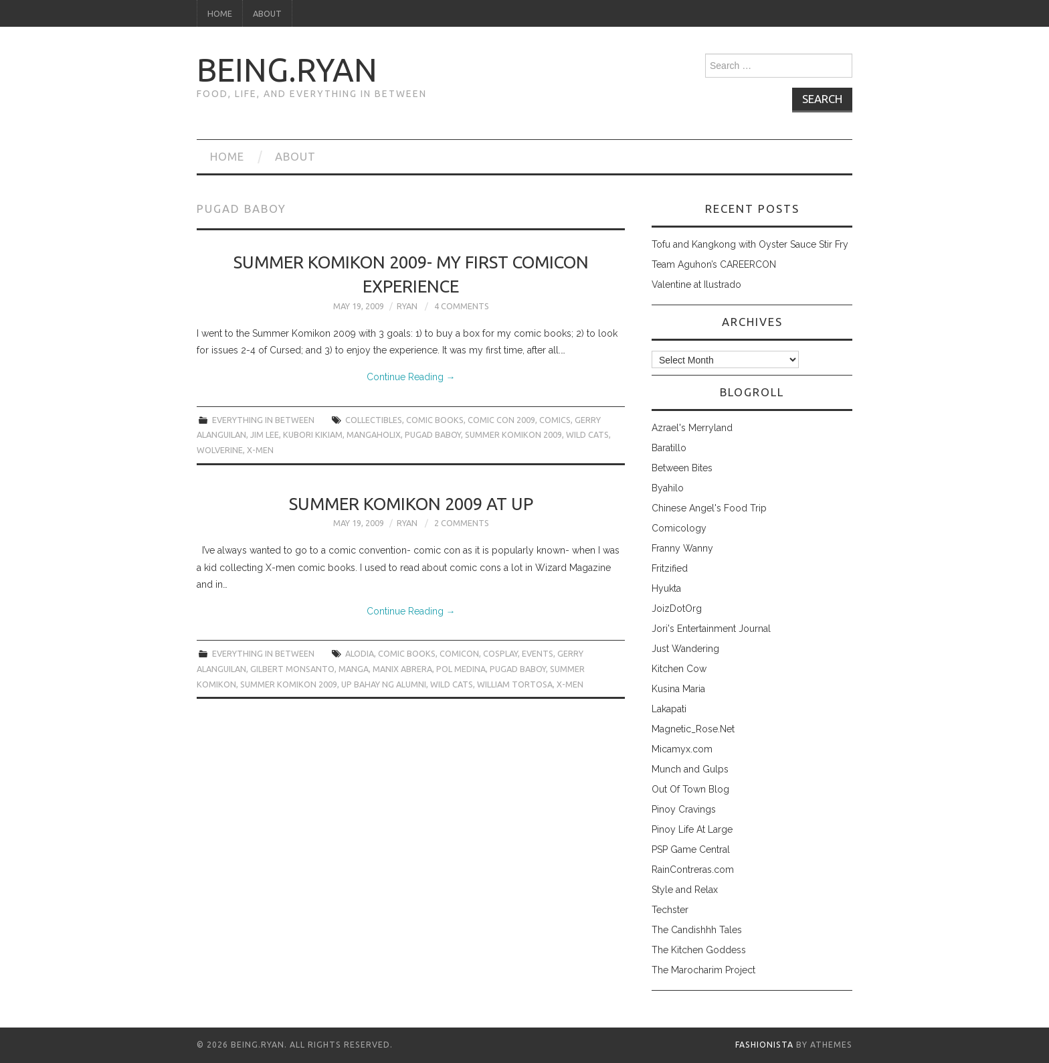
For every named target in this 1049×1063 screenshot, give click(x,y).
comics (555, 419)
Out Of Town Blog (690, 789)
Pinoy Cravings (684, 809)
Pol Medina (461, 668)
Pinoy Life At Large (692, 829)
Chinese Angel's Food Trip (709, 508)
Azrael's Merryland (692, 427)
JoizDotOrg (677, 608)
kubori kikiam (313, 434)
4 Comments (461, 306)
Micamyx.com (682, 749)
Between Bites (682, 468)
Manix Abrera (402, 668)
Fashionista (764, 1044)
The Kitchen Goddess (699, 950)
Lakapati (669, 709)
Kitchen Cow (679, 668)
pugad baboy (433, 434)
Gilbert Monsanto (292, 668)
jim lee (264, 434)
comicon (459, 653)
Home (219, 13)
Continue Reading (411, 377)
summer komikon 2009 (513, 434)
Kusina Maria (678, 688)
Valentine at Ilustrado (696, 284)
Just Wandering (685, 648)
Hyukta (666, 588)
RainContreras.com (693, 869)
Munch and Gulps (690, 769)
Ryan (407, 306)
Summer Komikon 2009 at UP (411, 503)
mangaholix (374, 434)
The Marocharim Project (703, 970)
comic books (435, 419)
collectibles (373, 419)
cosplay (500, 653)
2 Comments (461, 522)
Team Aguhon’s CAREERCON (714, 264)
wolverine (220, 450)
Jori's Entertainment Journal (711, 628)
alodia (359, 653)
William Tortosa (515, 684)
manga (354, 668)
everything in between (263, 419)
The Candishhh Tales (697, 929)
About (267, 13)
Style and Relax (685, 889)
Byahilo (668, 488)
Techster (670, 909)
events (537, 653)
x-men (260, 450)
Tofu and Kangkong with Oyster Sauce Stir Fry (750, 244)
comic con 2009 (501, 419)
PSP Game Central (691, 849)
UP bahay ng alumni (383, 684)
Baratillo (669, 447)
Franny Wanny (682, 548)
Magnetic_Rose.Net (693, 729)
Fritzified (670, 568)
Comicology (679, 528)
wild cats (587, 434)
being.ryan (287, 70)
